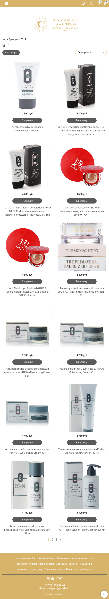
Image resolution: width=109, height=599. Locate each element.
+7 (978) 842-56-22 (54, 584)
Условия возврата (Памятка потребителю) (68, 569)
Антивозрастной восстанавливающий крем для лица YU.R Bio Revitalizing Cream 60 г (27, 372)
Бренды (13, 39)
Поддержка (85, 563)
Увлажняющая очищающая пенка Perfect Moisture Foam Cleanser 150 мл (81, 451)
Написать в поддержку (30, 569)
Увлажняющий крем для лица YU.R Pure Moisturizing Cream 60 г (81, 370)
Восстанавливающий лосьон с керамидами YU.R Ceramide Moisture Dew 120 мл (27, 530)
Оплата (73, 563)
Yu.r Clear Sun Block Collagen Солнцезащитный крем (27, 129)
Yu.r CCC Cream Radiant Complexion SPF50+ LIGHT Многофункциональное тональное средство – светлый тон (82, 131)
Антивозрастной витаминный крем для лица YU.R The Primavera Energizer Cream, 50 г (81, 292)
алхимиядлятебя (25, 558)
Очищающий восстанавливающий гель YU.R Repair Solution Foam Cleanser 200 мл (81, 528)
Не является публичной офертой (35, 563)
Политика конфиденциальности (75, 558)
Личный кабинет (46, 558)
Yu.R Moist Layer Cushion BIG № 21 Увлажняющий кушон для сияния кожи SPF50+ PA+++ (82, 211)
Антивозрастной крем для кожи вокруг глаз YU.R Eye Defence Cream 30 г (27, 451)
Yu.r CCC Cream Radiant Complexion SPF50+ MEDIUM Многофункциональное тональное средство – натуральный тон (27, 211)
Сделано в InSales (55, 594)
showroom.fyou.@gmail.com (54, 588)
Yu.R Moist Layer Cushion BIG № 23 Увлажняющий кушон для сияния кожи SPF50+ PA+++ (27, 292)
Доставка (61, 563)
